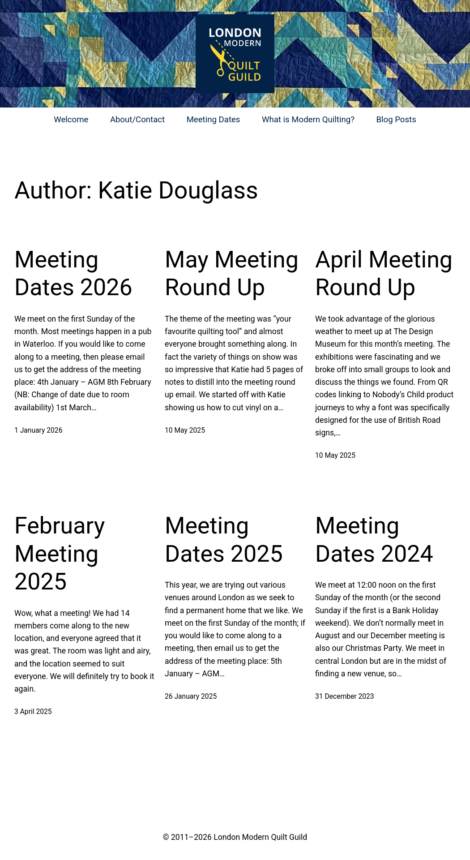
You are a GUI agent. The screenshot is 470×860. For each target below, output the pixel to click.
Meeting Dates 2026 (73, 273)
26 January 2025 (191, 696)
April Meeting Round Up (384, 273)
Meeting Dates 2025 (224, 539)
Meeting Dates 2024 (374, 539)
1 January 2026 (38, 430)
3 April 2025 (33, 711)
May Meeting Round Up (232, 273)
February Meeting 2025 (59, 553)
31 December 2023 (344, 696)
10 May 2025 (185, 430)
